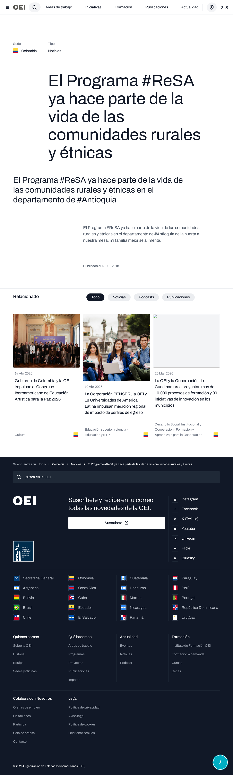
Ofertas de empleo (26, 707)
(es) (224, 7)
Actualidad (189, 7)
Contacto (20, 741)
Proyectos (75, 662)
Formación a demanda (188, 654)
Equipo (18, 662)
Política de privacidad (84, 707)
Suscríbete (117, 522)
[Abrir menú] (7, 7)
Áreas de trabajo (58, 7)
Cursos (177, 662)
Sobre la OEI (22, 645)
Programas (76, 654)
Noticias (76, 464)
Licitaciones (22, 716)
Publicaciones (156, 7)
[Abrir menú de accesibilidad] (220, 762)
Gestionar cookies (81, 733)
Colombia (58, 464)
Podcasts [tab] (146, 297)
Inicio (42, 464)
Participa (19, 724)
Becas (176, 671)
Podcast (126, 662)
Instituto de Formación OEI (191, 645)
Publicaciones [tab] (178, 297)
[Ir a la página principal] (19, 7)
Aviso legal (76, 716)
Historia (19, 654)
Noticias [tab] (119, 297)
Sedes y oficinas (25, 671)
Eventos (126, 645)
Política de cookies (82, 724)
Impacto (74, 679)
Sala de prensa (24, 733)
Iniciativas (93, 7)
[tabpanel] (116, 377)
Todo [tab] (95, 297)
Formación (123, 7)
